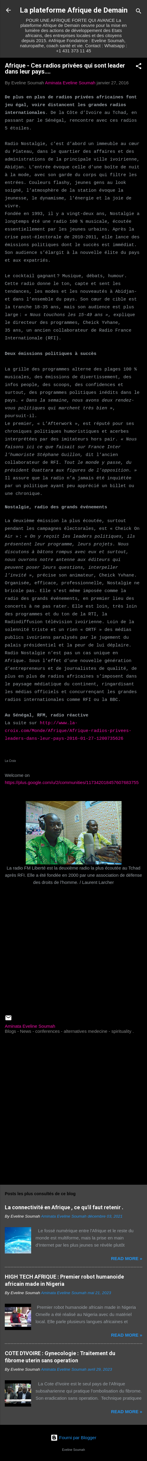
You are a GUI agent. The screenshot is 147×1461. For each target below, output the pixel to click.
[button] (138, 67)
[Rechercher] (138, 12)
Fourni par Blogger (73, 1437)
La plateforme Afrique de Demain (74, 10)
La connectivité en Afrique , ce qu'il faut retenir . (64, 1207)
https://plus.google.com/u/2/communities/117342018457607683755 (72, 782)
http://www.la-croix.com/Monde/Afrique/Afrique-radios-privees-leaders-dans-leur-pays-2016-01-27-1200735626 (68, 731)
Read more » (126, 1258)
